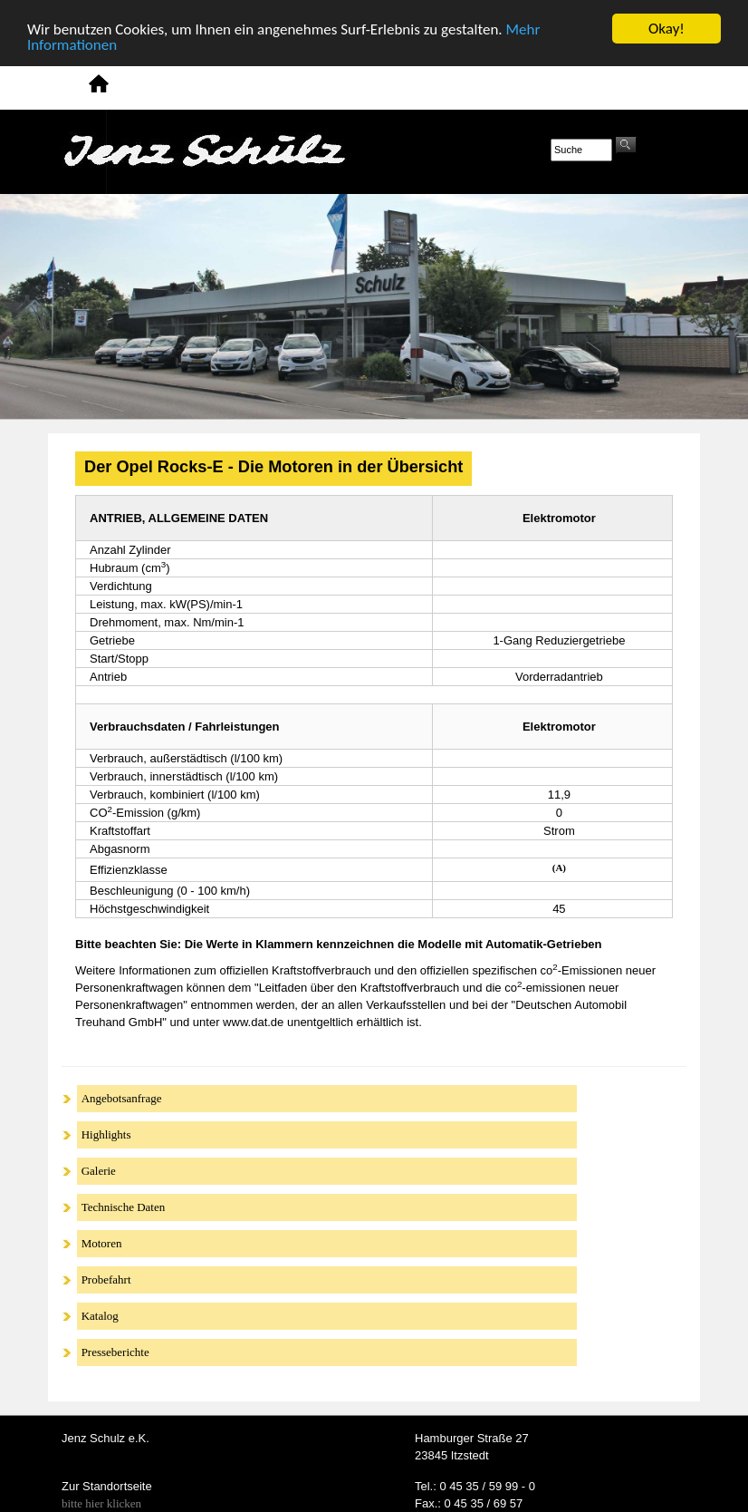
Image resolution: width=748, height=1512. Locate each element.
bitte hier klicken (101, 1503)
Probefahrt (106, 1279)
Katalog (100, 1316)
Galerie (99, 1171)
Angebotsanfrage (122, 1098)
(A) (559, 867)
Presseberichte (115, 1352)
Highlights (106, 1134)
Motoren (102, 1243)
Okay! (666, 28)
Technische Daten (124, 1207)
